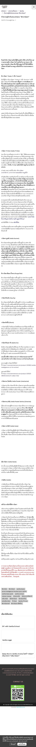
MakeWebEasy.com (20, 707)
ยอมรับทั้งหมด (21, 744)
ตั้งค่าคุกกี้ (13, 744)
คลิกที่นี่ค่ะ (16, 222)
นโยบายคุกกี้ (24, 741)
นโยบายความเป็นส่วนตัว (12, 741)
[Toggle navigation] (34, 7)
